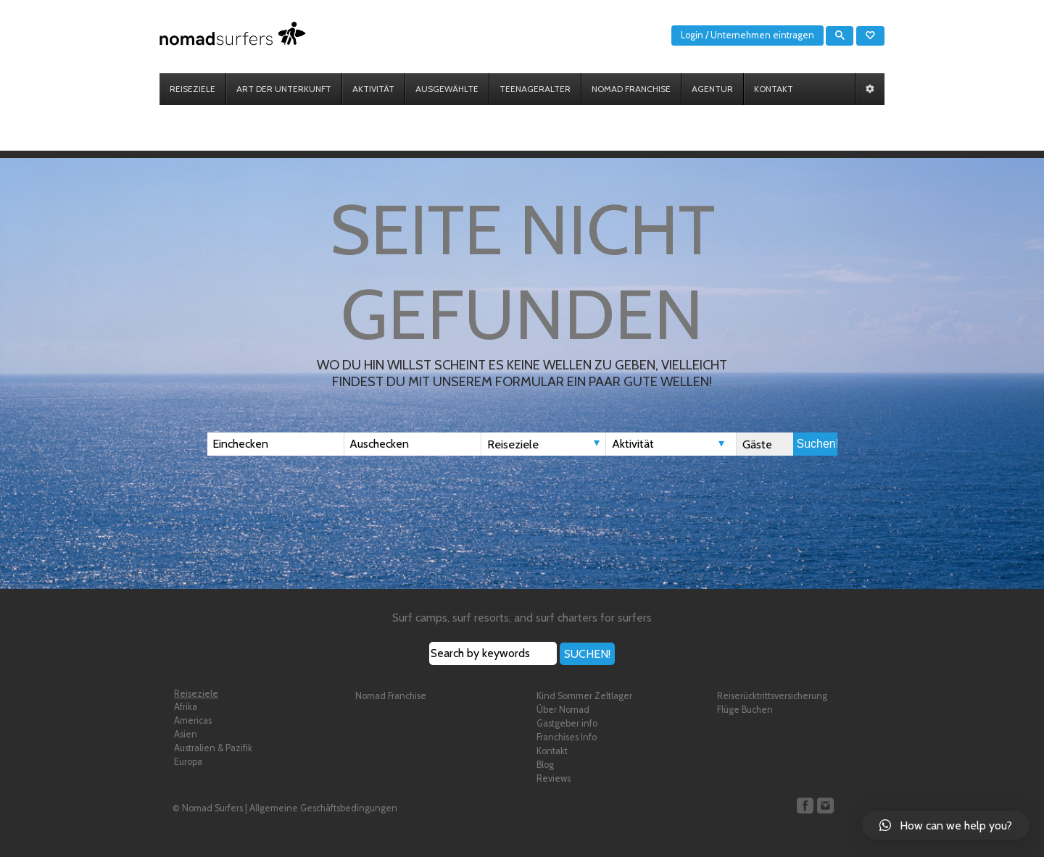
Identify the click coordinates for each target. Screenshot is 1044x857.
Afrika (185, 706)
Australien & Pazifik (213, 748)
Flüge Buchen (745, 709)
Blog (545, 764)
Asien (185, 734)
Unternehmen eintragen (762, 35)
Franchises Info (566, 737)
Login (692, 35)
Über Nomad (562, 709)
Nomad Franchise (390, 695)
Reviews (553, 778)
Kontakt (552, 750)
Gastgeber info (566, 723)
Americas (193, 720)
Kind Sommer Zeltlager (584, 695)
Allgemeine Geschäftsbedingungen (323, 808)
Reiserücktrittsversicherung (772, 695)
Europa (188, 761)
